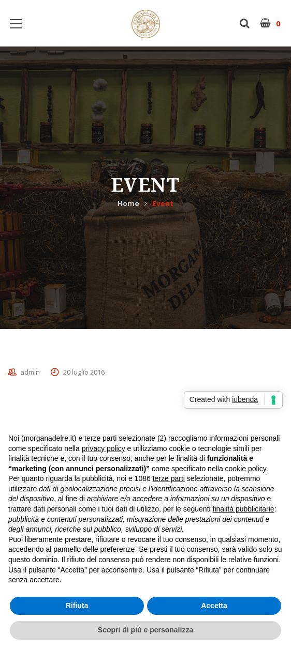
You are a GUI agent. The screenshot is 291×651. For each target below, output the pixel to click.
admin (30, 372)
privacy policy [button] (103, 448)
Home (128, 203)
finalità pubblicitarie (243, 509)
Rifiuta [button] (77, 605)
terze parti (169, 478)
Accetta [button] (214, 605)
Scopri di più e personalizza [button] (145, 630)
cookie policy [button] (245, 468)
